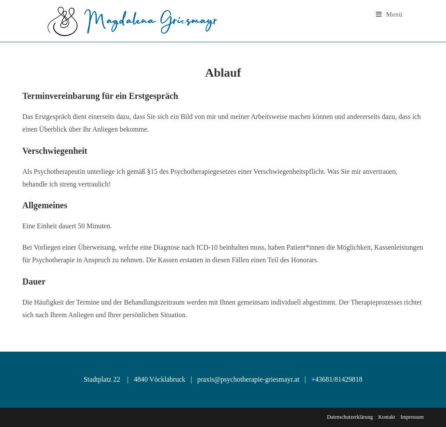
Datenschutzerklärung (350, 417)
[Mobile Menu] (389, 14)
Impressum (411, 417)
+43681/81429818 (336, 379)
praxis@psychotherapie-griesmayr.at (248, 379)
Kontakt (386, 417)
